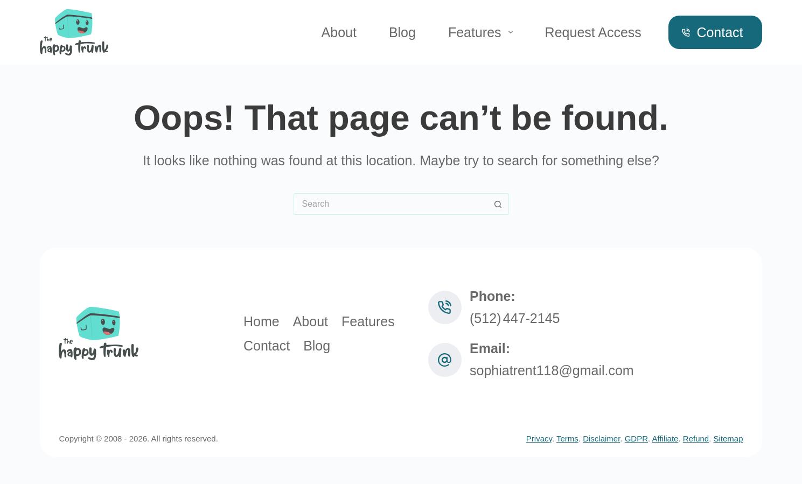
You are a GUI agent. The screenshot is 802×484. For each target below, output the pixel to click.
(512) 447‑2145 (515, 318)
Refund (696, 438)
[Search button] (498, 204)
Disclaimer (601, 438)
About (339, 32)
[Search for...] (390, 204)
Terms (567, 438)
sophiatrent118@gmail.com (552, 370)
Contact (712, 32)
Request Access (593, 32)
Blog (402, 32)
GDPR (636, 438)
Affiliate (665, 438)
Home (261, 321)
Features (482, 32)
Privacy (539, 438)
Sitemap (728, 438)
